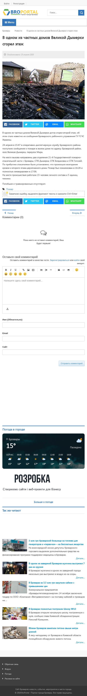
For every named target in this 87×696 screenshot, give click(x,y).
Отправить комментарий (72, 363)
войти (77, 260)
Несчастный (20, 274)
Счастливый (6, 274)
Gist (68, 270)
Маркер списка (51, 270)
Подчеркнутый (15, 270)
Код (63, 270)
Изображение (28, 270)
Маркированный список (41, 270)
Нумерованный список (46, 270)
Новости (18, 30)
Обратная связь (11, 664)
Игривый (15, 274)
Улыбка (76, 270)
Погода (8, 673)
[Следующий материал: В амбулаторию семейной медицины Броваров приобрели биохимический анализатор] (77, 213)
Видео (33, 270)
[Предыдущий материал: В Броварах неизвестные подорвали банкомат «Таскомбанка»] (9, 213)
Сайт (4, 347)
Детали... (80, 558)
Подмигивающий (25, 274)
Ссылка (23, 270)
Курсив (10, 270)
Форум (8, 669)
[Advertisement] (31, 396)
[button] (8, 459)
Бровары (6, 30)
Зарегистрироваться (59, 260)
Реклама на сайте (12, 678)
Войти (7, 4)
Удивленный (10, 274)
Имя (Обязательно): (12, 319)
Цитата (59, 270)
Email (5, 333)
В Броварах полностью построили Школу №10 (52, 608)
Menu (9, 22)
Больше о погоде (43, 502)
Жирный (6, 270)
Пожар (10, 189)
